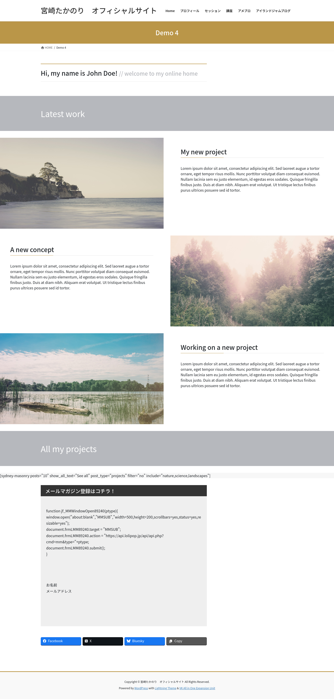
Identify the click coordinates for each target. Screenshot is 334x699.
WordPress (141, 688)
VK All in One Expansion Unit (197, 688)
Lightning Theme (165, 688)
